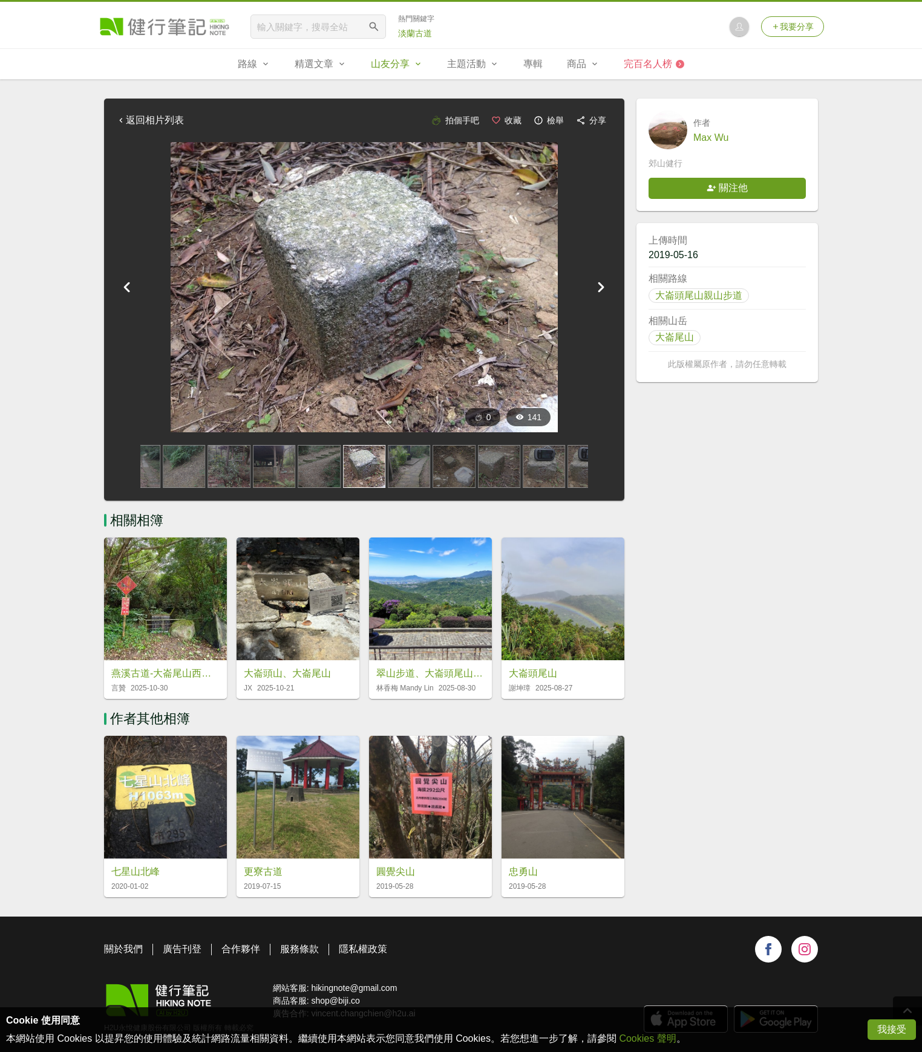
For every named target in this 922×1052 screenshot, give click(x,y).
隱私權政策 (363, 949)
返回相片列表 (150, 120)
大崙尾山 (674, 337)
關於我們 (123, 949)
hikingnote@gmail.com (354, 988)
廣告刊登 (182, 949)
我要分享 (792, 26)
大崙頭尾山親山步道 (698, 295)
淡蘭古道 (415, 33)
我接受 (891, 1029)
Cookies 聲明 (647, 1038)
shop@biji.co (335, 1000)
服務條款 (299, 949)
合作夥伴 (240, 949)
